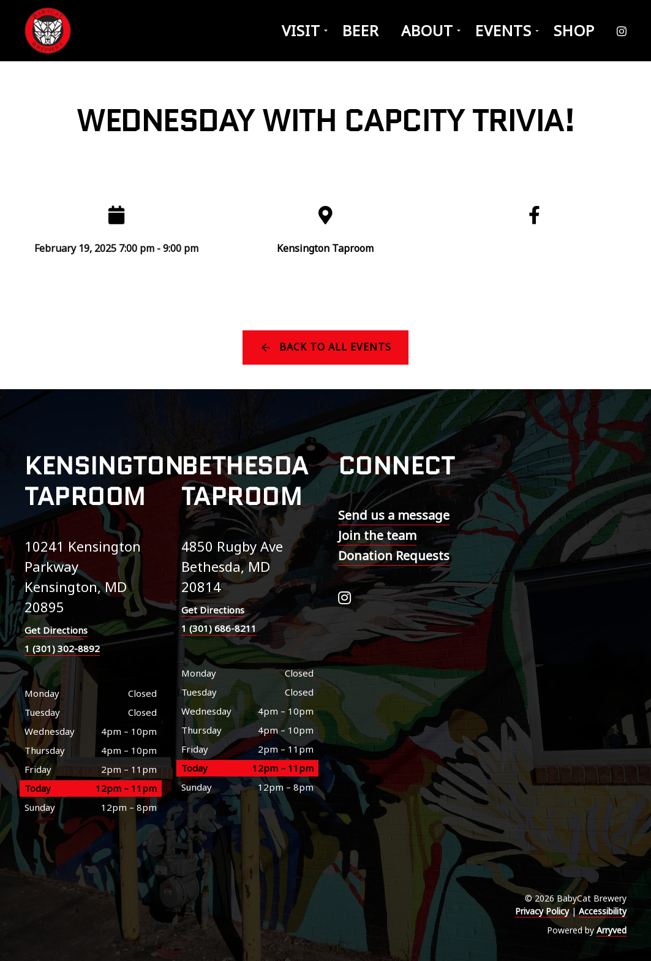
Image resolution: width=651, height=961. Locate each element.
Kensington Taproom (325, 248)
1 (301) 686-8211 (219, 628)
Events (503, 30)
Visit (301, 30)
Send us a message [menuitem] (394, 515)
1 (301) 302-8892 (62, 648)
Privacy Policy (542, 911)
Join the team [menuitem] (377, 535)
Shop (574, 30)
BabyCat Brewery (48, 30)
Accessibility (603, 911)
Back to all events (335, 347)
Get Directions (56, 630)
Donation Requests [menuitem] (394, 555)
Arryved (611, 930)
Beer (360, 30)
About (427, 30)
